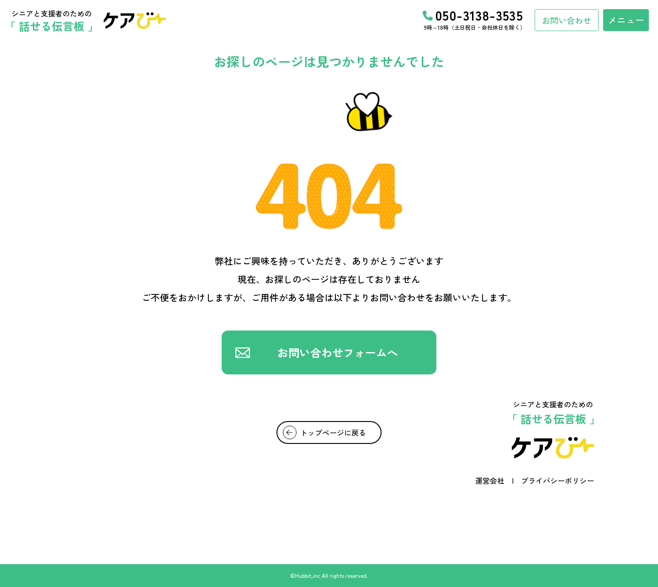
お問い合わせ (566, 20)
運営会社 (489, 480)
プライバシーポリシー (557, 480)
